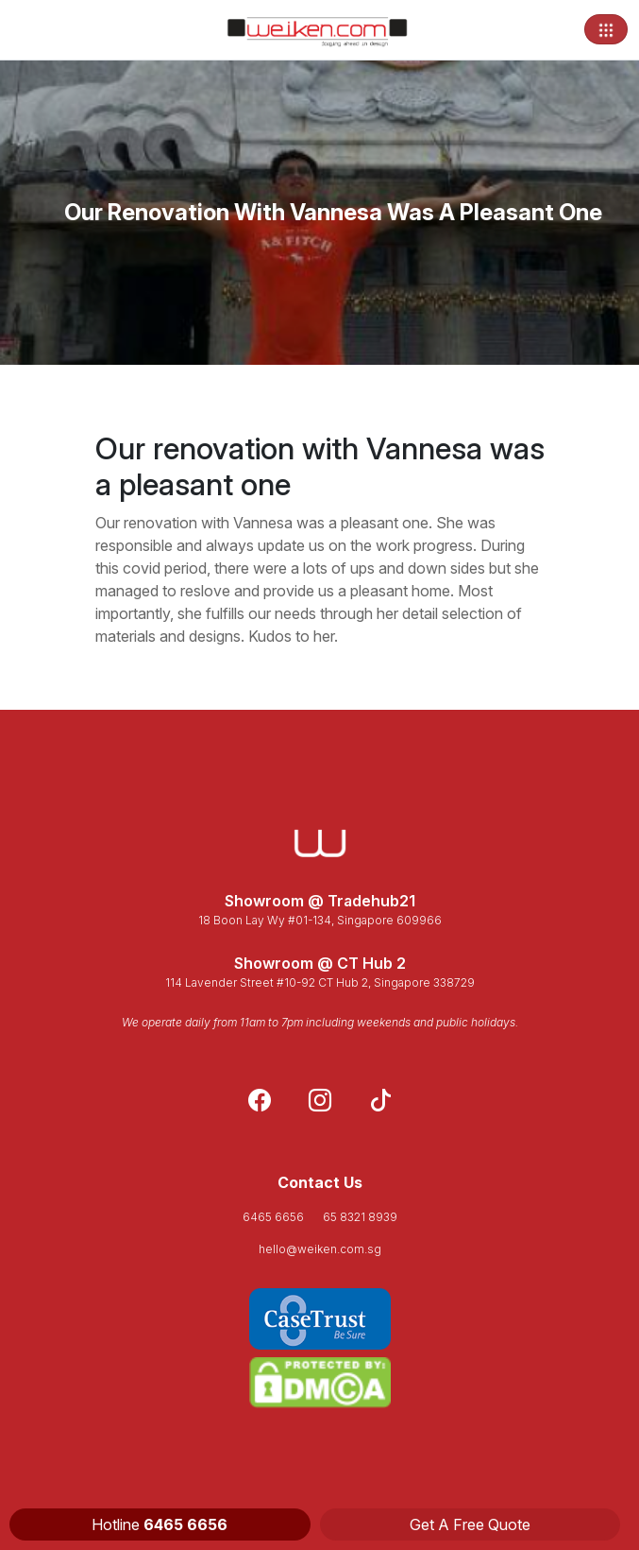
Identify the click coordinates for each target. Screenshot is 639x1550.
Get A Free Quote (470, 1524)
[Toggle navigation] (606, 29)
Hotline (159, 1524)
